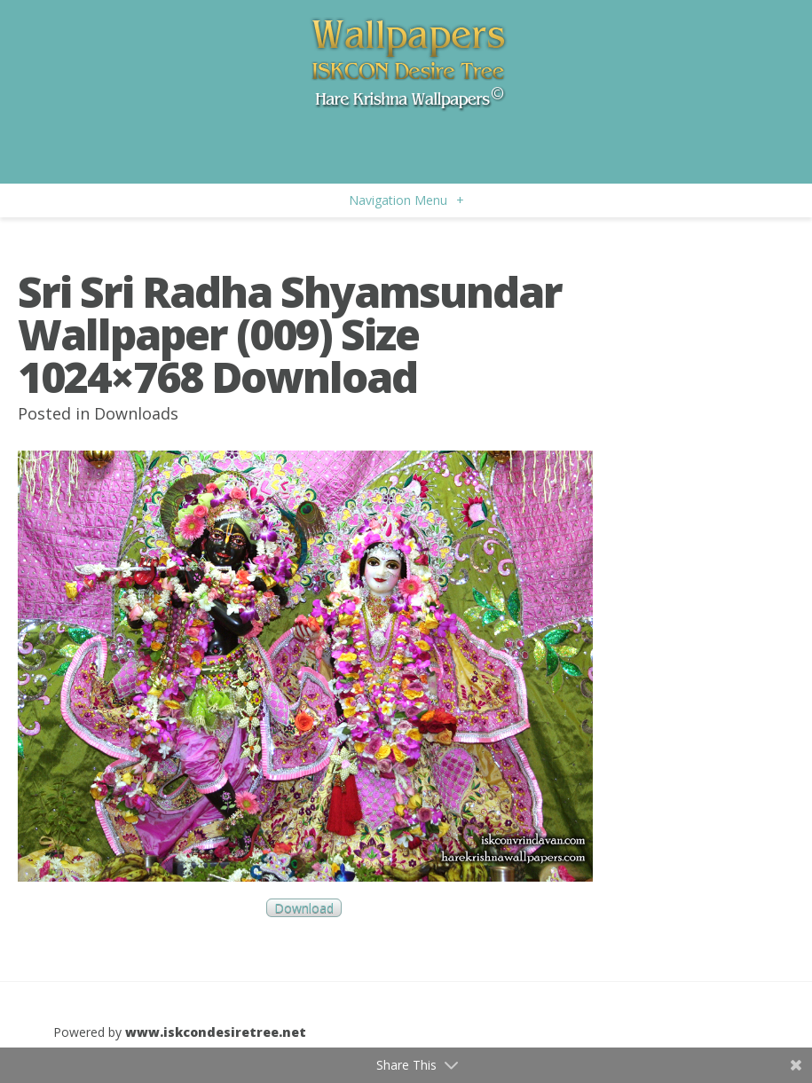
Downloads (136, 413)
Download (304, 907)
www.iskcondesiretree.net (215, 1032)
